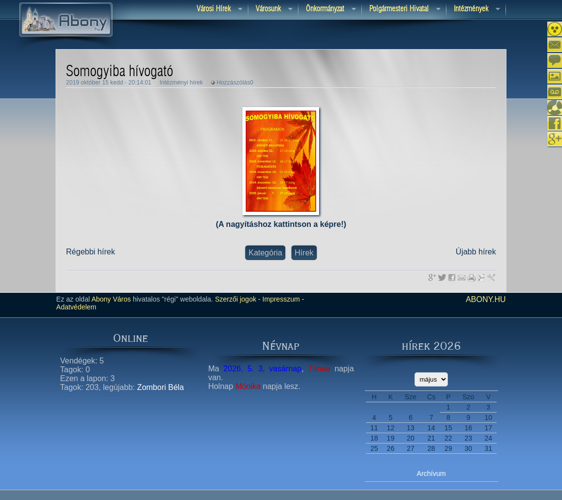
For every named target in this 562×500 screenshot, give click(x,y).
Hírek (304, 253)
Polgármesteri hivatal (401, 9)
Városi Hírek (215, 9)
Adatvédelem (76, 307)
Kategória (265, 253)
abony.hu (486, 299)
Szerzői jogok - (238, 299)
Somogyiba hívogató (119, 71)
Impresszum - (282, 299)
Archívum (431, 473)
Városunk (270, 9)
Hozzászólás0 (235, 82)
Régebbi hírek (90, 252)
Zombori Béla (160, 387)
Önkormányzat (327, 9)
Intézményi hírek (181, 82)
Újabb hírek (476, 252)
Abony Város (111, 299)
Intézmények (473, 9)
